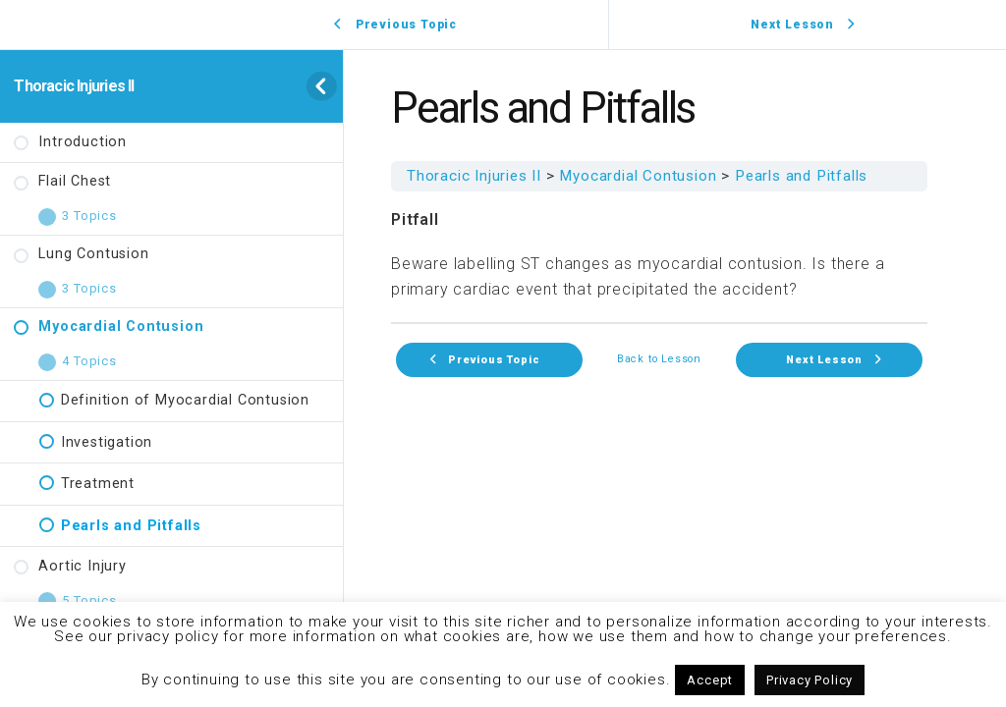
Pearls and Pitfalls (801, 176)
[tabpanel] (659, 254)
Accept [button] (710, 680)
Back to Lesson (659, 359)
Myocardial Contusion (637, 176)
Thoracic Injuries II (74, 86)
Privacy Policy (809, 680)
